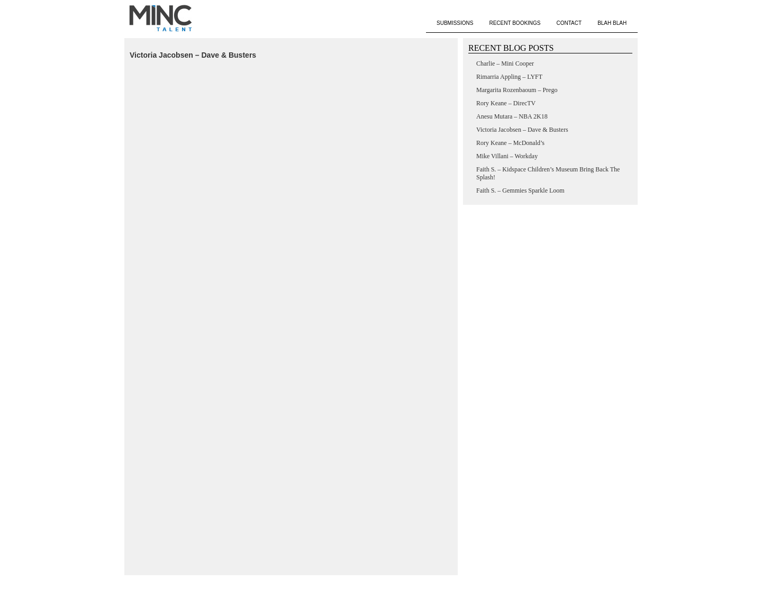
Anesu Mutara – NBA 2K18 (512, 116)
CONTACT (569, 23)
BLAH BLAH (612, 23)
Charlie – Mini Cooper (505, 63)
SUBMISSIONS (455, 23)
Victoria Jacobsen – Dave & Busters (193, 55)
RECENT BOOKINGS (514, 23)
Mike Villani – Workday (507, 156)
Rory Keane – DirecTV (506, 103)
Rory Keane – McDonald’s (510, 143)
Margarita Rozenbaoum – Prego (516, 90)
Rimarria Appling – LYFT (509, 76)
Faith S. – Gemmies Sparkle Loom (520, 190)
